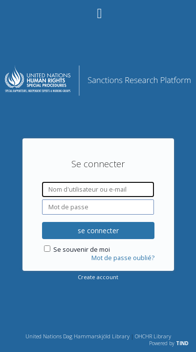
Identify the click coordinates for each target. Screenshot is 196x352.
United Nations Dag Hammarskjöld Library (77, 336)
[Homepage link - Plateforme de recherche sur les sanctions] (98, 93)
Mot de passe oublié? (122, 258)
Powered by (169, 343)
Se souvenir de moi (81, 249)
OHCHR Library (153, 336)
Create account (98, 277)
